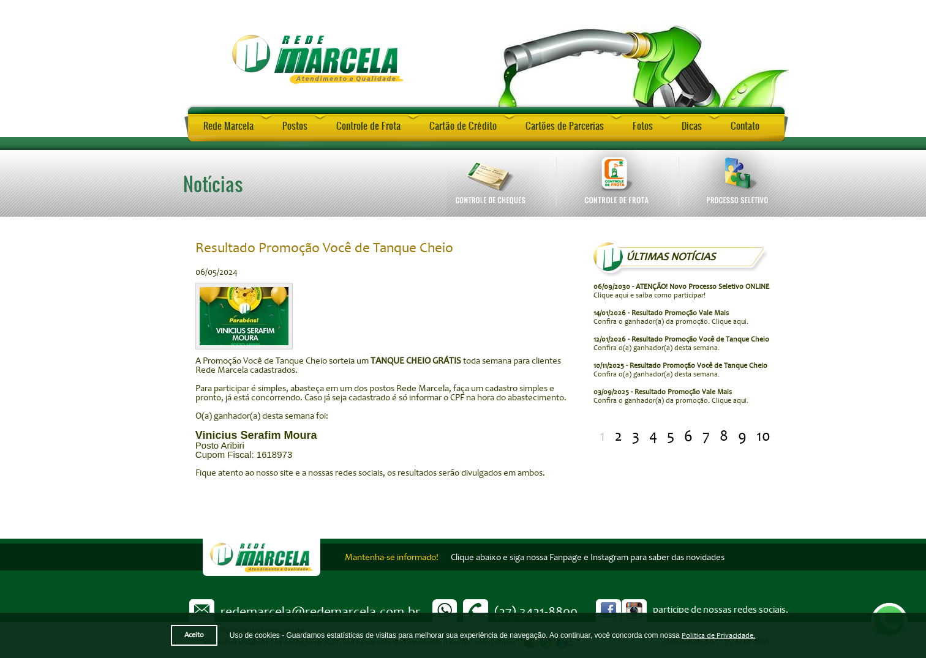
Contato (745, 125)
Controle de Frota (368, 125)
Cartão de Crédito (463, 125)
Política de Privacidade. (718, 635)
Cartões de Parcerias (564, 125)
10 (763, 435)
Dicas (692, 125)
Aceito (194, 635)
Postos (294, 125)
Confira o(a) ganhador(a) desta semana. (681, 344)
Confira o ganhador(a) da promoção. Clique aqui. (670, 317)
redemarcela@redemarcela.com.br (320, 611)
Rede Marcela (228, 125)
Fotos (643, 125)
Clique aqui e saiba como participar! (681, 291)
